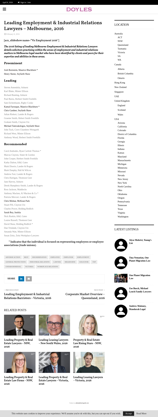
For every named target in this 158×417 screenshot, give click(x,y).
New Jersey (123, 179)
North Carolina (124, 186)
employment (83, 257)
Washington (123, 216)
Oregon (121, 198)
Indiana (121, 149)
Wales (120, 114)
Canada (117, 64)
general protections (16, 262)
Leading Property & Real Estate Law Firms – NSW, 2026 (18, 381)
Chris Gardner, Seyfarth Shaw (17, 110)
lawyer (57, 262)
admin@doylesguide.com (82, 403)
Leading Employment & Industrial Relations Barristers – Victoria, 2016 (27, 296)
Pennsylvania (124, 201)
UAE (116, 96)
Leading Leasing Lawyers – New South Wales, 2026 (53, 341)
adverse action (13, 257)
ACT (120, 37)
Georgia (121, 141)
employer (68, 257)
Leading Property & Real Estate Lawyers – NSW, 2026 (18, 343)
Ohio (120, 190)
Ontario (121, 78)
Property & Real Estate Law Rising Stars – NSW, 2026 (87, 343)
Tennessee (122, 205)
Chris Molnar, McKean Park (17, 201)
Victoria (29, 266)
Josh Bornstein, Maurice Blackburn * (21, 70)
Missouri (122, 171)
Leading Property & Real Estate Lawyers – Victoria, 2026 (54, 381)
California (122, 126)
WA (119, 60)
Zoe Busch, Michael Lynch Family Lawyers (140, 290)
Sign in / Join (24, 2)
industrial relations (40, 262)
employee (55, 257)
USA (116, 119)
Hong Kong (119, 82)
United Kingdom (122, 101)
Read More (141, 413)
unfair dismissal (13, 266)
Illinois (121, 145)
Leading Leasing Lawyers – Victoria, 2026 (88, 379)
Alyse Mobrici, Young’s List (140, 242)
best (26, 257)
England (121, 105)
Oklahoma (122, 194)
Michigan (122, 164)
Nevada (121, 175)
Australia (118, 33)
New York (122, 183)
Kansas (121, 153)
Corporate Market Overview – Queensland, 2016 (85, 296)
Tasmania (122, 49)
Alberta (121, 69)
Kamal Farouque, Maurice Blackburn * (22, 107)
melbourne (70, 262)
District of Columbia (127, 134)
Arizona (121, 123)
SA (119, 56)
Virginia (121, 213)
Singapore (119, 92)
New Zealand (120, 87)
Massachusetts (124, 160)
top (94, 262)
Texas (120, 209)
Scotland (122, 110)
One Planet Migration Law (139, 277)
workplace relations (47, 266)
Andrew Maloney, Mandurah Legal (137, 307)
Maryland (122, 156)
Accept (128, 413)
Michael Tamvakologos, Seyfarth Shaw (22, 126)
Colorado (122, 130)
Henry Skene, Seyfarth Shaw (17, 74)
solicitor (84, 262)
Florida (121, 138)
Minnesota (122, 168)
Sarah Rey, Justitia (12, 212)
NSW (120, 41)
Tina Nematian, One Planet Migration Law (139, 259)
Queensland (123, 45)
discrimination (39, 257)
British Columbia (125, 73)
